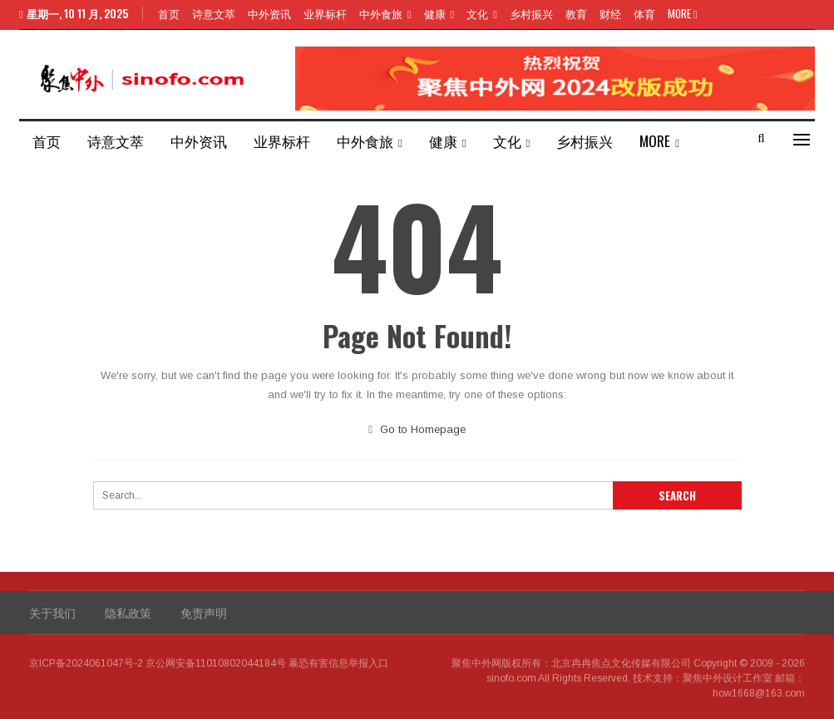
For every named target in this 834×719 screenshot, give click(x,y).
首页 (169, 13)
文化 (477, 13)
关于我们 (52, 612)
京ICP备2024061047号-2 (86, 663)
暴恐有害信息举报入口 (338, 663)
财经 (610, 13)
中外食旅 (380, 13)
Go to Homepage (417, 429)
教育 (576, 13)
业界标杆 (325, 13)
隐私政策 (128, 612)
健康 (435, 13)
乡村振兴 (531, 13)
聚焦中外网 (476, 663)
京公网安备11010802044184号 (216, 663)
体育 (644, 13)
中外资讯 (269, 13)
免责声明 (203, 612)
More (683, 13)
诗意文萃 (213, 13)
